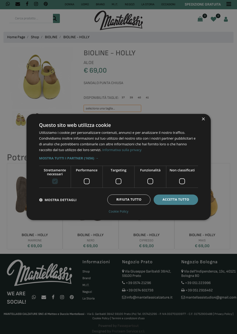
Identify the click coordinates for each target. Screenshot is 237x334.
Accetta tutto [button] (175, 199)
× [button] (203, 119)
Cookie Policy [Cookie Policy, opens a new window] (119, 212)
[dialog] (118, 167)
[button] (118, 158)
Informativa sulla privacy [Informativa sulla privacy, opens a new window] (121, 149)
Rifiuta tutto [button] (128, 199)
